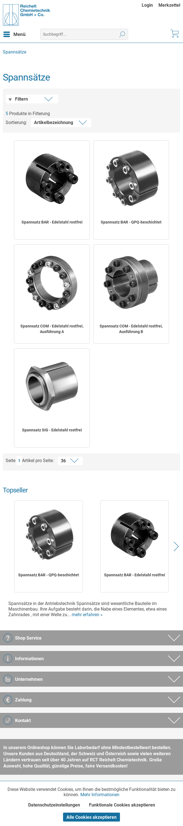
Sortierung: (16, 122)
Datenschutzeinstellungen (54, 805)
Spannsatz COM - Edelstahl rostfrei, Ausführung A (51, 329)
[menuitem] (150, 5)
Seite (10, 460)
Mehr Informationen (99, 794)
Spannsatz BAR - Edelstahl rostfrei (52, 222)
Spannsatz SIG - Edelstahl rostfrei (52, 430)
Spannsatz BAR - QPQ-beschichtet (131, 222)
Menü (14, 33)
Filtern (18, 99)
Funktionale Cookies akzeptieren (122, 805)
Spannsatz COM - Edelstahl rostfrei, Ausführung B (131, 329)
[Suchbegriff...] (84, 34)
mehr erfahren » (87, 614)
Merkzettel (169, 5)
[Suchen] (122, 34)
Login (147, 5)
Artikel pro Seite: (38, 460)
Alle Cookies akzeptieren (91, 817)
